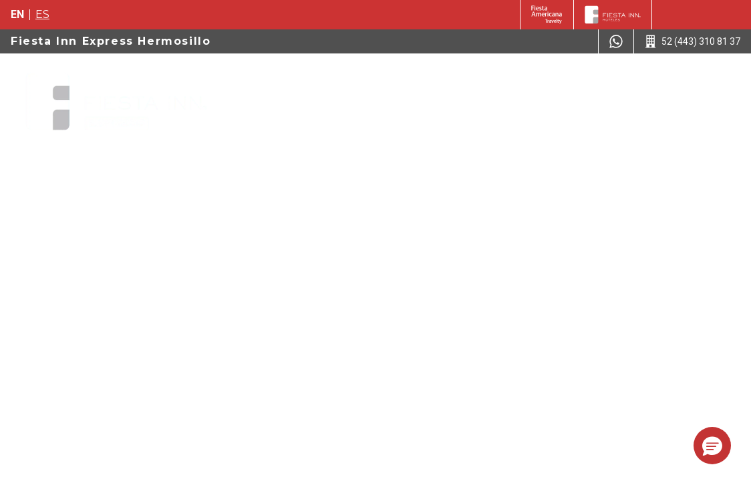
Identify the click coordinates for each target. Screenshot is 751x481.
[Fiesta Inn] (612, 14)
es (42, 14)
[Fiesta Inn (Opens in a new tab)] (546, 14)
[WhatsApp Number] (616, 41)
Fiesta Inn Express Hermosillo (110, 41)
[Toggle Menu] (720, 79)
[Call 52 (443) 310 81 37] (692, 41)
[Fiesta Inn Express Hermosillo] (116, 102)
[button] (712, 445)
